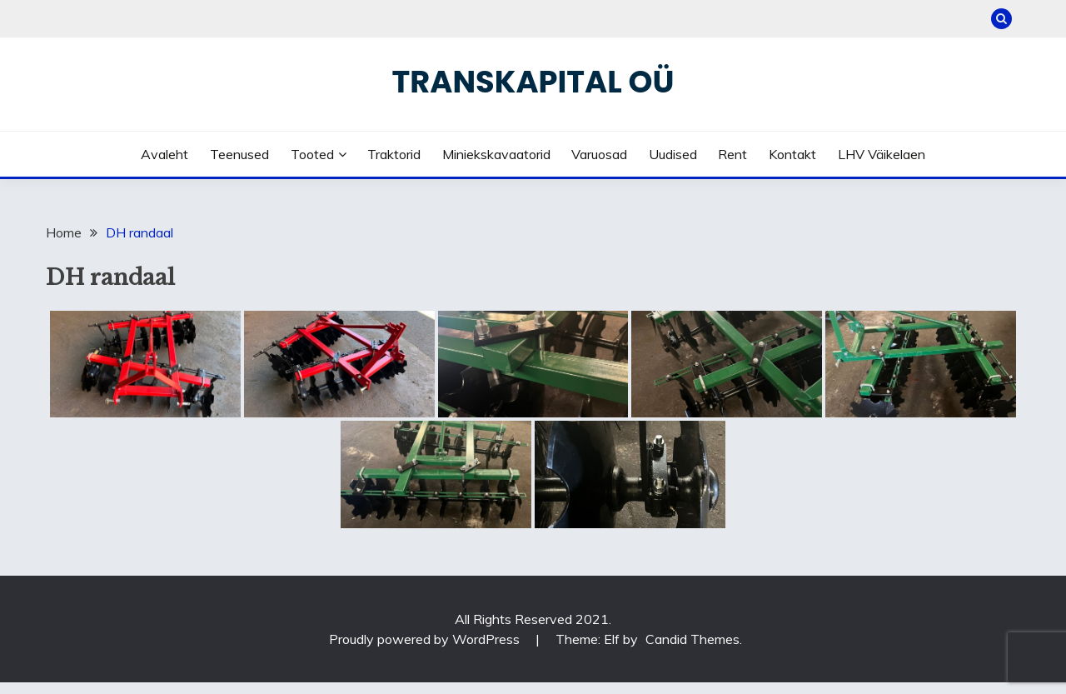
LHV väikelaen (881, 154)
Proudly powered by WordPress (426, 639)
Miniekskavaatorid (496, 154)
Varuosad (599, 154)
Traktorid (394, 154)
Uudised (673, 154)
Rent (732, 154)
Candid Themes (692, 639)
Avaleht (164, 154)
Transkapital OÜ (533, 81)
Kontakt (792, 154)
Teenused (239, 154)
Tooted (312, 154)
